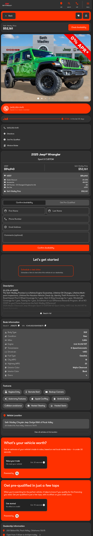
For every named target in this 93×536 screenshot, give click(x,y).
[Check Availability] (78, 27)
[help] (5, 187)
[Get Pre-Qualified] (12, 139)
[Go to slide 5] (52, 98)
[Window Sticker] (11, 145)
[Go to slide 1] (38, 98)
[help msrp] (5, 175)
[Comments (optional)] (46, 237)
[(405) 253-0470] (11, 127)
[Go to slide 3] (45, 98)
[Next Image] (86, 67)
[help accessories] (5, 182)
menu (87, 7)
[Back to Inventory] (9, 16)
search (69, 7)
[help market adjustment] (5, 179)
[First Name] (24, 210)
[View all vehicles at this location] (46, 432)
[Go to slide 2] (41, 98)
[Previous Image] (5, 67)
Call (77, 7)
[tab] (24, 202)
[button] (61, 4)
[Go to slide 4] (49, 98)
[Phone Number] (46, 219)
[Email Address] (46, 227)
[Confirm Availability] (46, 248)
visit (61, 7)
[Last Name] (67, 210)
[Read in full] (46, 313)
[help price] (5, 191)
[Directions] (9, 133)
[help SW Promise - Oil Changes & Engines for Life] (5, 184)
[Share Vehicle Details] (86, 16)
